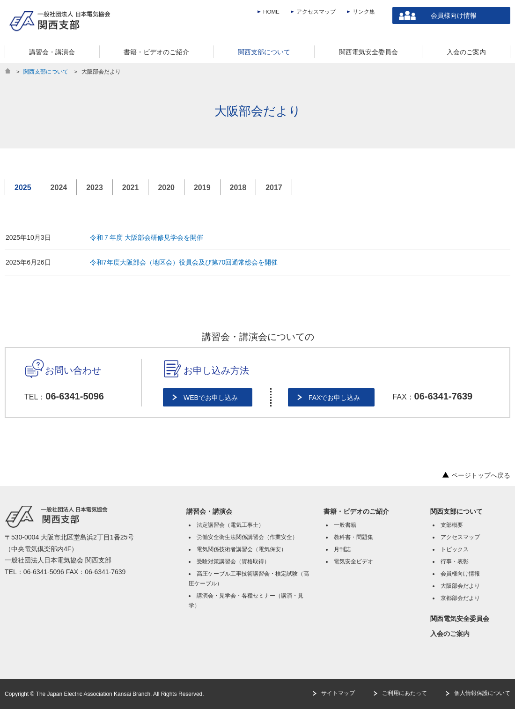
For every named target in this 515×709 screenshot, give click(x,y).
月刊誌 (342, 549)
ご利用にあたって (404, 693)
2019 (202, 188)
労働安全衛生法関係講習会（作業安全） (247, 537)
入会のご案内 (450, 633)
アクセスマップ (316, 11)
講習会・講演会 (209, 511)
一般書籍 (345, 525)
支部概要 (452, 525)
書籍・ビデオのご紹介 (356, 511)
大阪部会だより (460, 586)
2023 (94, 188)
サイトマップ (338, 693)
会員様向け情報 (454, 15)
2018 (238, 188)
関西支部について (45, 71)
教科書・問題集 (353, 537)
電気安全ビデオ (353, 561)
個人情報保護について (482, 693)
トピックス (455, 549)
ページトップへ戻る (476, 475)
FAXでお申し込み (334, 397)
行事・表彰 (455, 561)
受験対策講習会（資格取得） (233, 561)
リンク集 (364, 11)
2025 (23, 188)
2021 (130, 188)
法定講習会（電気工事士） (230, 525)
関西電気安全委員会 (459, 618)
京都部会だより (460, 598)
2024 (59, 188)
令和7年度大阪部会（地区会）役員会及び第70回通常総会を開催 (184, 262)
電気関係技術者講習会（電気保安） (242, 549)
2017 (273, 188)
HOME (271, 11)
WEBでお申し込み (211, 397)
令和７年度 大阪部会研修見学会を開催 (146, 237)
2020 (166, 188)
